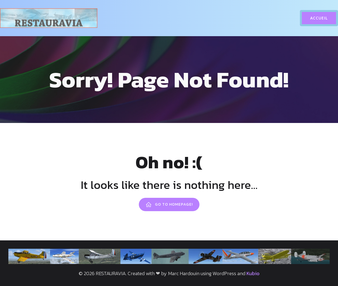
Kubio (253, 273)
